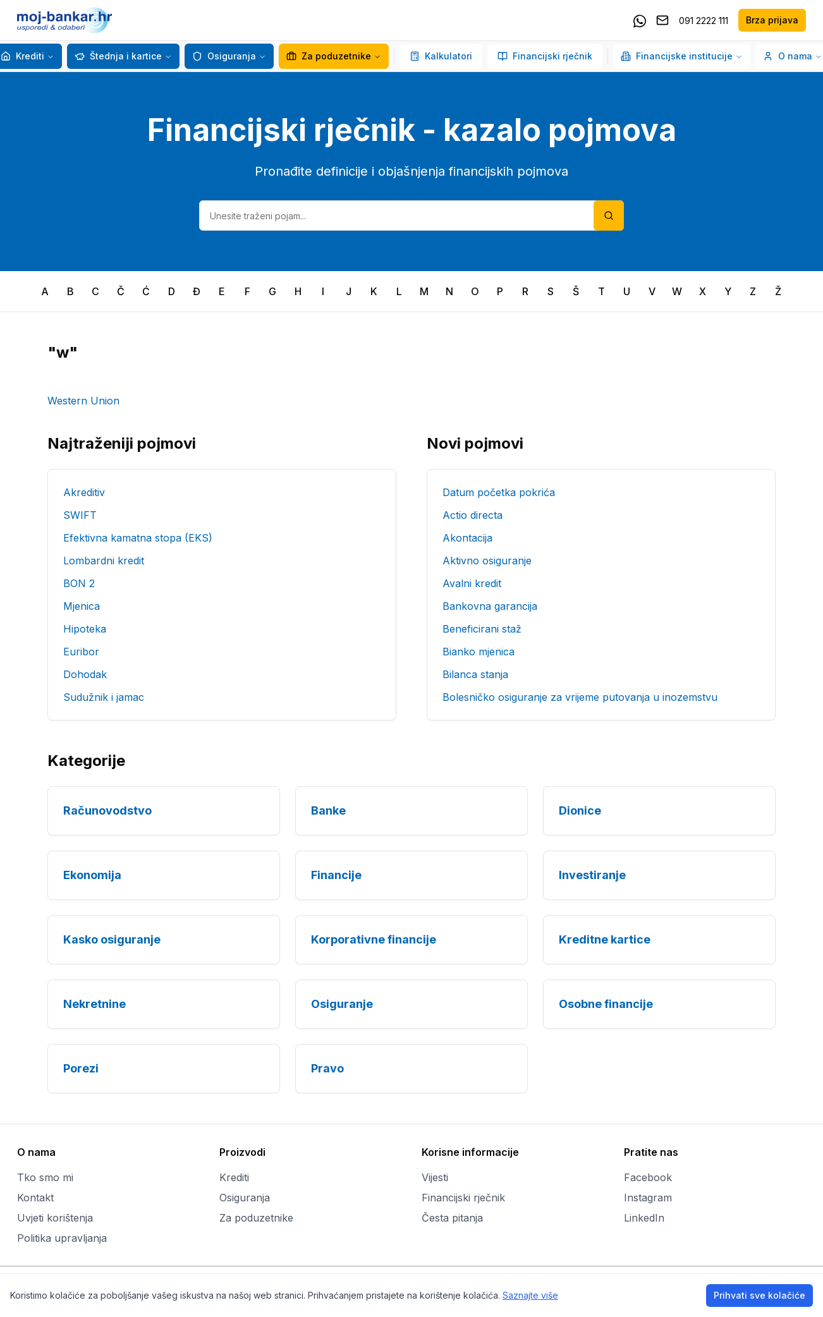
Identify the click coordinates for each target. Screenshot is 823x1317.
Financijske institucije (682, 56)
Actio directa (472, 515)
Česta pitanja (452, 1217)
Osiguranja (224, 56)
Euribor (81, 651)
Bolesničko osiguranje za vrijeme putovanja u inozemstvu (579, 697)
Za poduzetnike (328, 56)
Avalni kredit (471, 583)
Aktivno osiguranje (487, 560)
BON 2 (79, 583)
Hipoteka (84, 628)
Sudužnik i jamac (103, 697)
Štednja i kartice (118, 56)
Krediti (22, 56)
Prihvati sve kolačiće (759, 1295)
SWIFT (80, 515)
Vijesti (435, 1177)
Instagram (648, 1197)
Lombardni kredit (103, 560)
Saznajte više (530, 1295)
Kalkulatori (441, 56)
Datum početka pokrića (498, 492)
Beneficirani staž (481, 628)
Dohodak (85, 674)
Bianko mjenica (478, 651)
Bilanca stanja (475, 674)
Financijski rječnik (544, 56)
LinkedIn (644, 1217)
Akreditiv (84, 492)
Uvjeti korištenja (55, 1217)
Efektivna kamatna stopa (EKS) (137, 537)
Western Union (83, 400)
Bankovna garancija (489, 606)
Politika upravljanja (62, 1238)
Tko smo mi (45, 1177)
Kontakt (35, 1197)
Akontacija (467, 537)
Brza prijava (772, 20)
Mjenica (81, 606)
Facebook (648, 1177)
